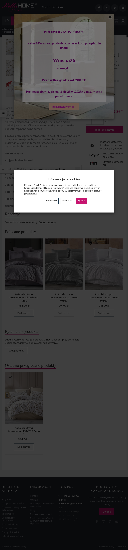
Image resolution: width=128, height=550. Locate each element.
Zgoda (81, 200)
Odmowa (67, 200)
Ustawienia (51, 200)
